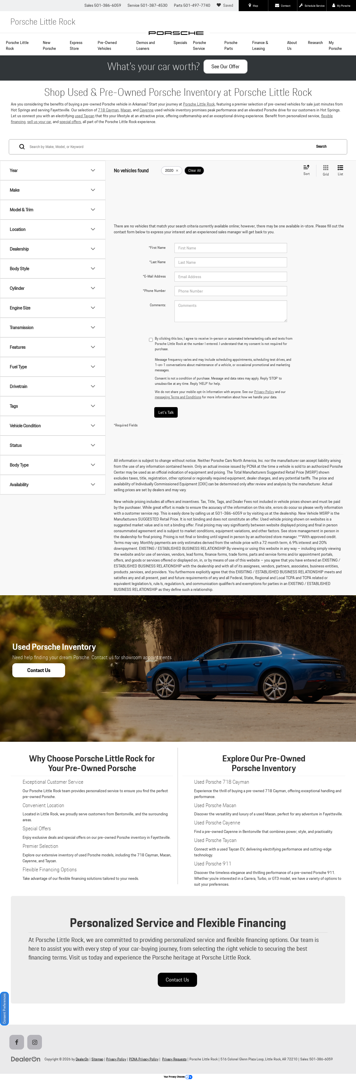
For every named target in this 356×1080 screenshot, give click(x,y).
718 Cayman (108, 110)
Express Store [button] (76, 45)
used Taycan (84, 116)
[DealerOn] (26, 1059)
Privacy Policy (264, 391)
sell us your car (39, 121)
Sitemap (97, 1059)
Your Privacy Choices (178, 1077)
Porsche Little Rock (199, 104)
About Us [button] (292, 45)
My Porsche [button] (335, 45)
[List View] (340, 171)
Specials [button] (180, 42)
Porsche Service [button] (199, 45)
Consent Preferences (4, 1009)
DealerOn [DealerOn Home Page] (82, 1059)
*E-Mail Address (154, 276)
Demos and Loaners (145, 45)
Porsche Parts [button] (231, 45)
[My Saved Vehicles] (226, 5)
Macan (126, 110)
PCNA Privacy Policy (143, 1059)
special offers (70, 121)
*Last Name (157, 262)
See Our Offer (225, 66)
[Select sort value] (308, 170)
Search (321, 146)
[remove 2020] (171, 170)
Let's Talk (166, 412)
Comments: (158, 305)
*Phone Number (154, 290)
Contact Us (177, 979)
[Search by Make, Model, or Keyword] (169, 147)
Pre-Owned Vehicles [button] (107, 45)
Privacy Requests (174, 1059)
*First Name (157, 247)
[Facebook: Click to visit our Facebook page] (17, 1043)
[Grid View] (324, 171)
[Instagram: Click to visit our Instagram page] (35, 1043)
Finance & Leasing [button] (260, 45)
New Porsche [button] (49, 45)
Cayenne (147, 110)
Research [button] (315, 42)
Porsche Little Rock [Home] (17, 45)
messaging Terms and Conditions (178, 397)
